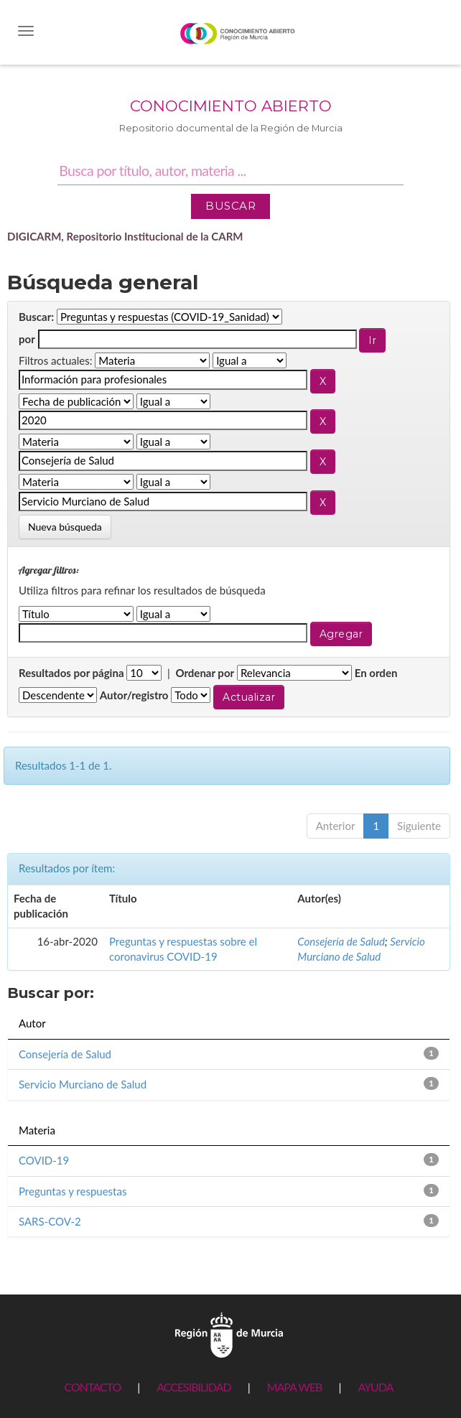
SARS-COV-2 (50, 1221)
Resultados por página (71, 672)
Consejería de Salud (341, 941)
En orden (376, 672)
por (27, 338)
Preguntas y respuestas (72, 1191)
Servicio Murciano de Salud (82, 1084)
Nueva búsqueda (65, 527)
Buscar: (36, 316)
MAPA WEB (294, 1387)
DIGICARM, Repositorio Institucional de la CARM (125, 236)
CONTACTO (92, 1387)
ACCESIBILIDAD (193, 1387)
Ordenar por (204, 672)
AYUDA (375, 1387)
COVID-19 (44, 1160)
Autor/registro (134, 695)
